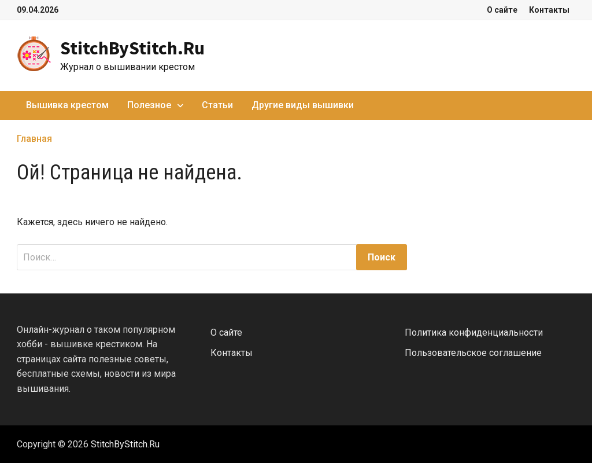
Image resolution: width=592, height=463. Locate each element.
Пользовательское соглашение (473, 352)
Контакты (549, 9)
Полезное (149, 105)
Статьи (217, 105)
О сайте (502, 9)
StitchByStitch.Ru (132, 48)
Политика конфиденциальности (474, 332)
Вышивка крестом (67, 105)
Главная (34, 138)
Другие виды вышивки (302, 105)
